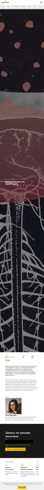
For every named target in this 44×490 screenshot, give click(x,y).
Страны (8, 6)
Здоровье (18, 179)
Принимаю (22, 487)
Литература (34, 8)
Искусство (40, 6)
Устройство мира (16, 6)
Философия (23, 8)
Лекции (13, 179)
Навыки (29, 6)
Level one (7, 179)
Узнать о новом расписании (15, 449)
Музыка (34, 6)
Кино (15, 8)
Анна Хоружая (10, 415)
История (3, 6)
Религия (29, 8)
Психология (40, 8)
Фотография (3, 8)
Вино (18, 8)
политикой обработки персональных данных (28, 484)
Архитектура (10, 8)
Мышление (23, 6)
